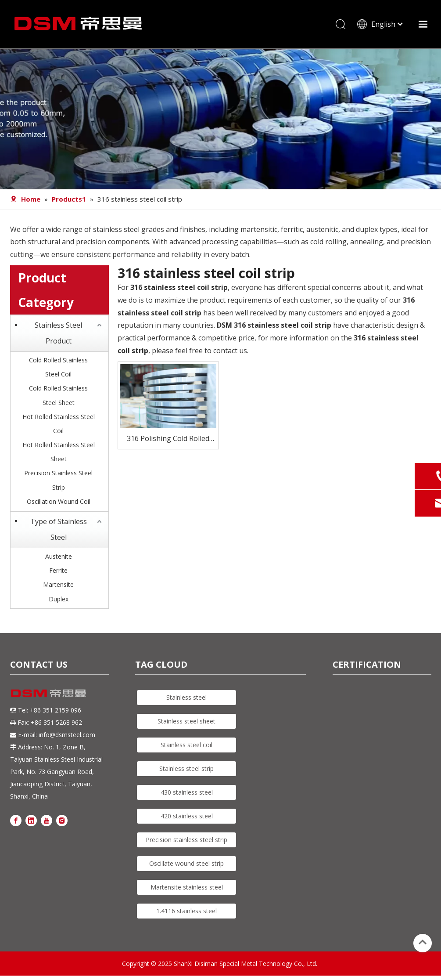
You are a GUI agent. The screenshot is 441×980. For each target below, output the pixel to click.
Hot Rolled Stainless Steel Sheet (58, 452)
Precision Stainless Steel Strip (58, 480)
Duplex (58, 599)
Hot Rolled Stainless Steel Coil (58, 423)
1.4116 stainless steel (186, 911)
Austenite (58, 556)
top (422, 942)
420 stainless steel (187, 816)
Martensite (58, 584)
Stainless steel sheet (186, 721)
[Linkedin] (31, 820)
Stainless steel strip (186, 768)
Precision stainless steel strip (186, 839)
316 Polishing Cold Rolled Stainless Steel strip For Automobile (168, 439)
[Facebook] (16, 820)
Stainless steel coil (186, 745)
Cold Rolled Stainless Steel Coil (58, 367)
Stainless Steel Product (58, 333)
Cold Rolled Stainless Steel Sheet (58, 395)
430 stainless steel (187, 792)
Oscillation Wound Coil (58, 501)
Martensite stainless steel (187, 887)
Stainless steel (186, 697)
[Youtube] (46, 820)
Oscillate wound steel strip (186, 863)
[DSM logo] (48, 693)
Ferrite (58, 570)
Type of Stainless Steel (58, 529)
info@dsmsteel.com (67, 734)
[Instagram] (62, 820)
